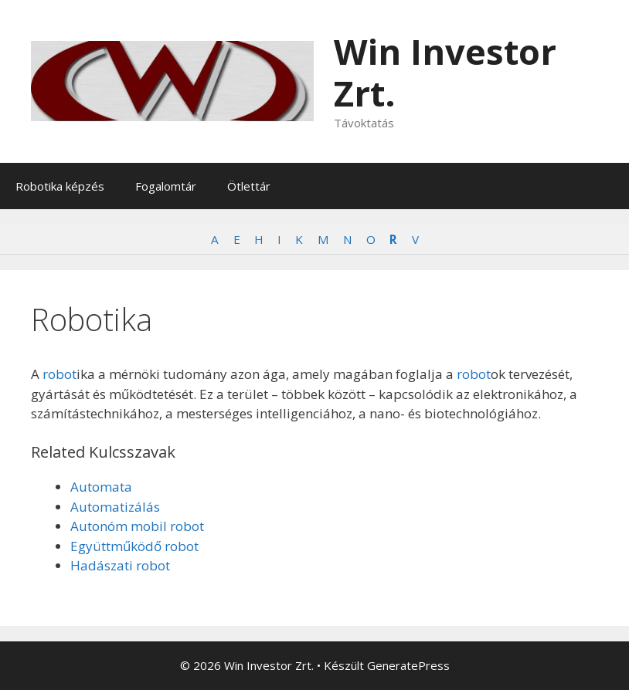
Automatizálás (115, 507)
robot (59, 374)
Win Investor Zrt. (445, 72)
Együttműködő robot (134, 546)
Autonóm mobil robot (137, 526)
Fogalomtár (165, 186)
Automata (101, 487)
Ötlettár (248, 186)
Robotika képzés (59, 186)
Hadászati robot (120, 565)
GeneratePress (408, 665)
